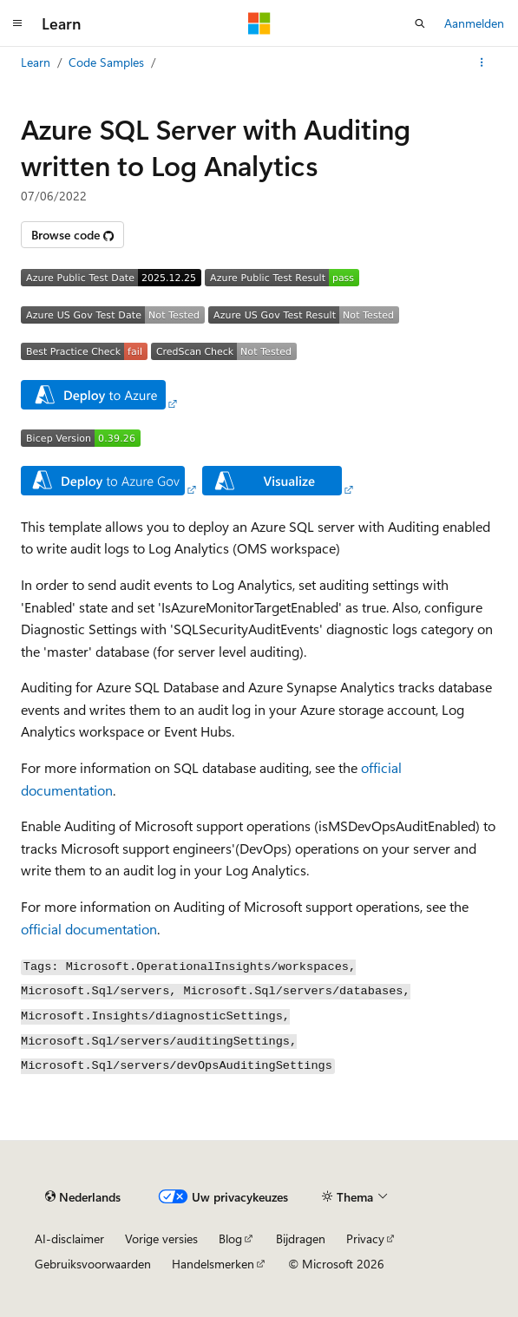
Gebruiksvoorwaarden (93, 1263)
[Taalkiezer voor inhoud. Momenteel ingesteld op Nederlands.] (83, 1196)
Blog (230, 1238)
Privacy (365, 1238)
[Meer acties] (482, 62)
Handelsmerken (213, 1263)
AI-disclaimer (69, 1238)
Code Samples (106, 62)
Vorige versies (161, 1238)
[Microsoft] (259, 23)
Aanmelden (474, 23)
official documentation (89, 929)
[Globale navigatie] (17, 23)
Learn (35, 62)
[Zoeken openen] (420, 23)
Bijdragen (300, 1238)
